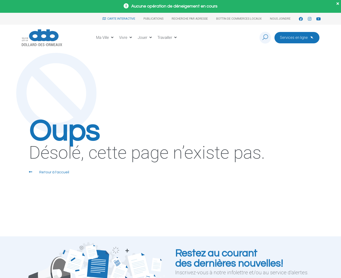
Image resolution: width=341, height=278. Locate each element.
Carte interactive (119, 18)
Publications (153, 18)
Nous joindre (280, 18)
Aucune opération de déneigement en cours (174, 6)
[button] (105, 38)
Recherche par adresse (190, 18)
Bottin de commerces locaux (239, 18)
